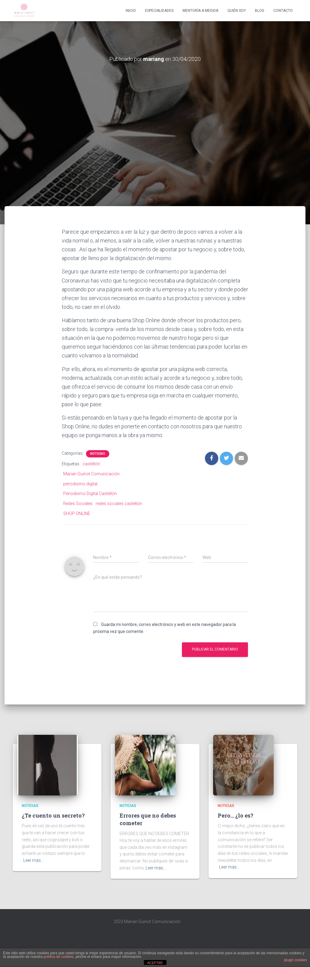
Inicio (131, 10)
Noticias (97, 453)
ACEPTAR (155, 963)
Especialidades (159, 10)
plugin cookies (295, 960)
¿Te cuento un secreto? (53, 815)
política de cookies (59, 957)
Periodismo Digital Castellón (90, 493)
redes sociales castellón (119, 503)
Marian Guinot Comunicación (91, 473)
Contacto (283, 10)
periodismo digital (80, 483)
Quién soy (236, 10)
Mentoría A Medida (200, 10)
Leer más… (33, 860)
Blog (259, 10)
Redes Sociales (78, 503)
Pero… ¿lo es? (235, 815)
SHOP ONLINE (76, 513)
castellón (91, 463)
